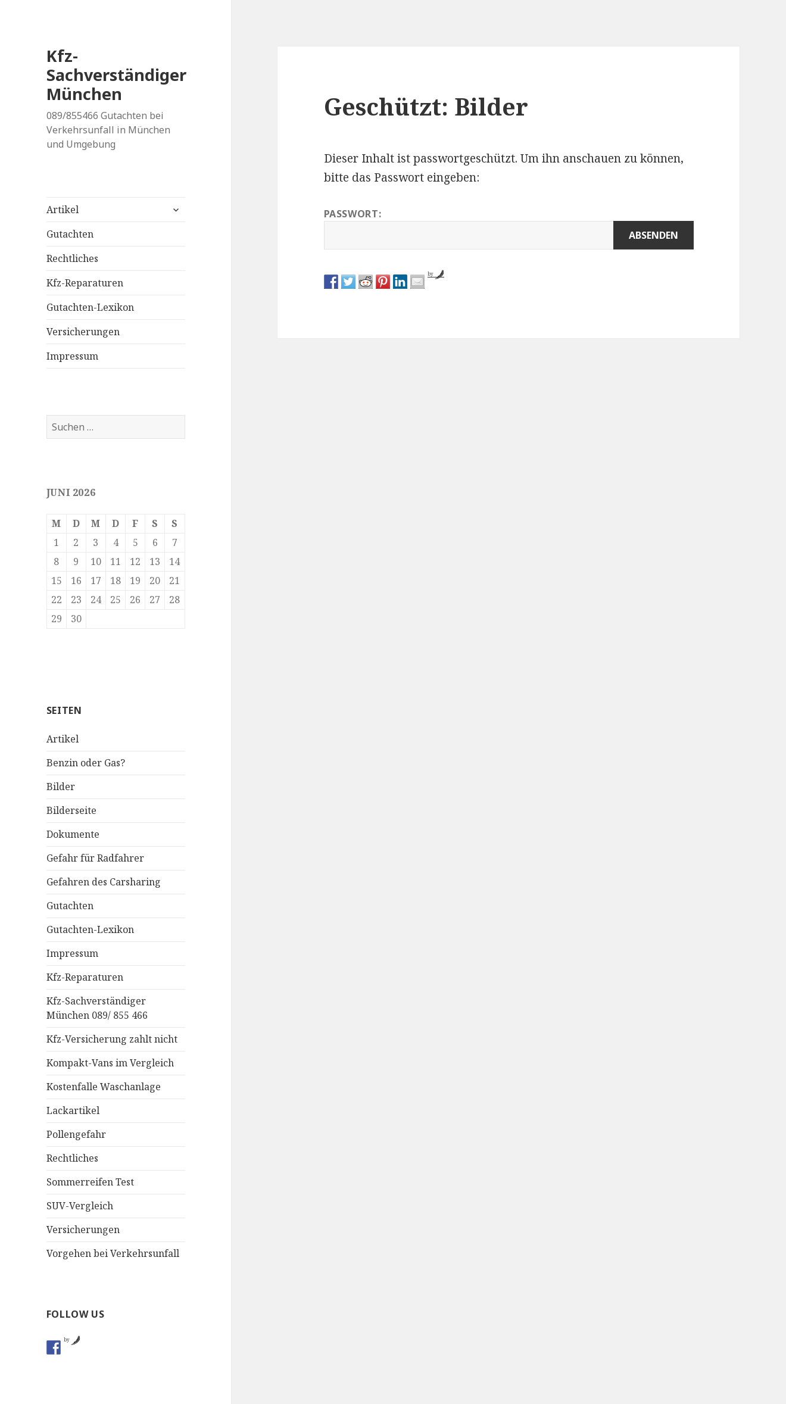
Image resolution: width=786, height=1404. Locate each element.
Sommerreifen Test (90, 1181)
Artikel (62, 209)
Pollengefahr (76, 1134)
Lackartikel (72, 1110)
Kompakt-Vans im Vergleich (110, 1062)
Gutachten (69, 234)
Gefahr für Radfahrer (95, 858)
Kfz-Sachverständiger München (116, 75)
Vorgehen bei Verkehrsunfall (112, 1253)
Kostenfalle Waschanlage (103, 1086)
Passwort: (509, 228)
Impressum (72, 356)
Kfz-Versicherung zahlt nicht (111, 1039)
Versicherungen (83, 331)
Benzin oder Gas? (85, 762)
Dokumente (72, 834)
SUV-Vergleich (79, 1205)
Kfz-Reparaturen (84, 282)
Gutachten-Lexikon (90, 307)
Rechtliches (72, 258)
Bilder (60, 786)
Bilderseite (71, 810)
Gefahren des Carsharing (103, 881)
